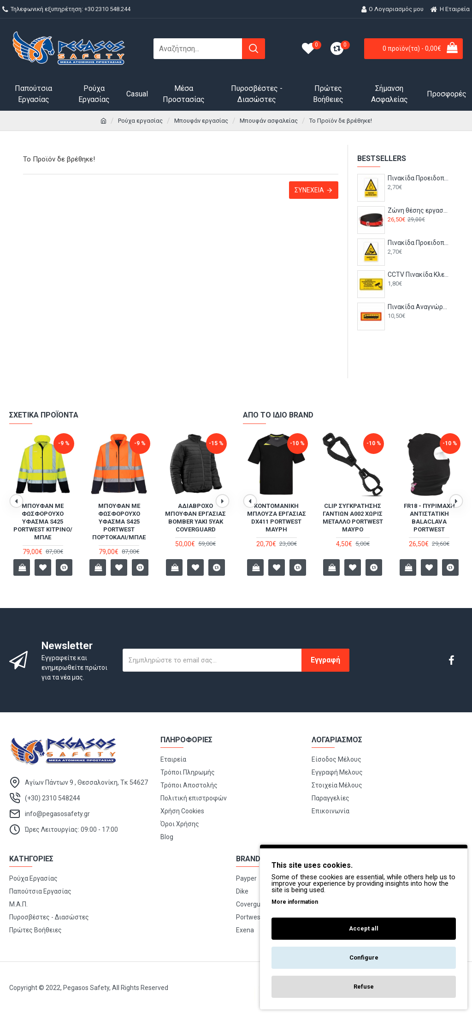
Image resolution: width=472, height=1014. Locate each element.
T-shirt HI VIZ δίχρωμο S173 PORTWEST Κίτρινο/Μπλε (429, 517)
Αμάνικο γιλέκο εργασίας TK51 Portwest (42, 513)
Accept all (363, 928)
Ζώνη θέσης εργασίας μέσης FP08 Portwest (418, 210)
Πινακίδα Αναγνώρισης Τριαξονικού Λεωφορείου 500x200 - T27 (418, 306)
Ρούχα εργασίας (140, 120)
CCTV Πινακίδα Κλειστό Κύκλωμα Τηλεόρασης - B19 (418, 274)
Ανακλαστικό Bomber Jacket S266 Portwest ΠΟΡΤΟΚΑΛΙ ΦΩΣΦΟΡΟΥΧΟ (195, 517)
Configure (363, 957)
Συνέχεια (309, 190)
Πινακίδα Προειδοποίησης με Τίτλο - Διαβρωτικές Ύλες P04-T (418, 242)
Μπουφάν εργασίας (201, 120)
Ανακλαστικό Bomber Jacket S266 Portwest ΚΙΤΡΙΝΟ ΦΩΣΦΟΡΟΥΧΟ (119, 517)
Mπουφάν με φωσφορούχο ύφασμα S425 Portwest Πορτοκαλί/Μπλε (352, 521)
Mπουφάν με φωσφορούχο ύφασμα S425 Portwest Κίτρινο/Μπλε (276, 521)
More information (294, 902)
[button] (16, 501)
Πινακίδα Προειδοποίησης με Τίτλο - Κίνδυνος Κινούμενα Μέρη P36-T (418, 178)
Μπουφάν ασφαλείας (269, 120)
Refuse (364, 986)
